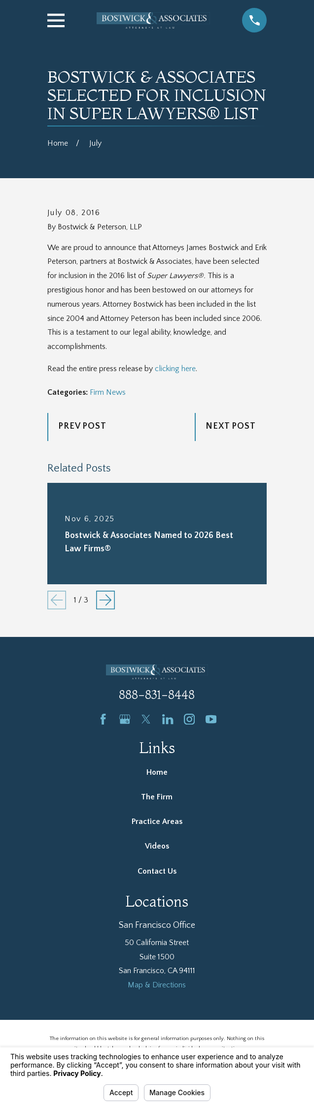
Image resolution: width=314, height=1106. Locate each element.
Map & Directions (157, 984)
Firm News (108, 392)
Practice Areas (157, 821)
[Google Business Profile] (124, 719)
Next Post (231, 426)
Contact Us (157, 871)
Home (157, 772)
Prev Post (82, 426)
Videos (157, 846)
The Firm (157, 796)
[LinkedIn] (167, 719)
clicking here (175, 368)
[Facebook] (103, 719)
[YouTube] (211, 719)
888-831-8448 (157, 695)
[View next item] (105, 600)
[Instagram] (189, 719)
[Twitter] (145, 719)
